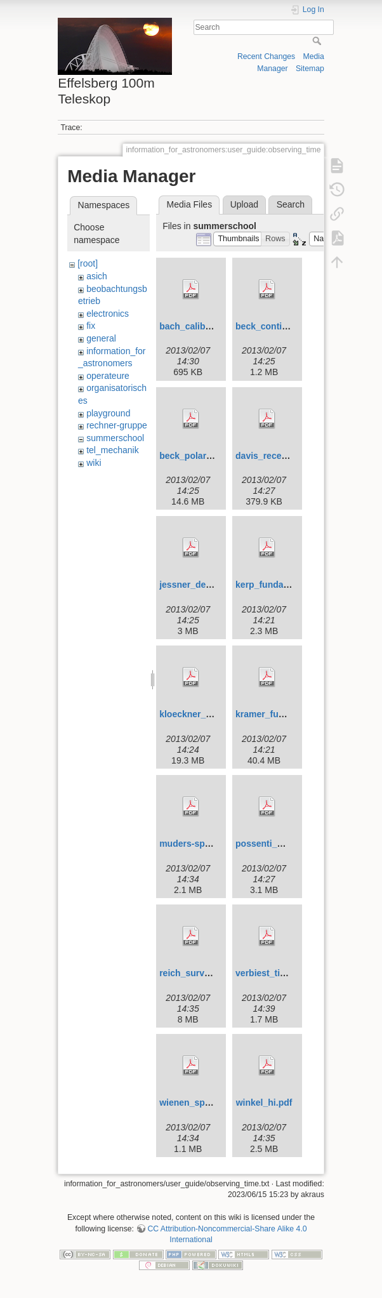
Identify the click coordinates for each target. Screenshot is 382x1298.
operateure (107, 376)
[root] (87, 263)
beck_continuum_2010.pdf (291, 326)
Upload (244, 204)
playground (108, 413)
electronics (107, 313)
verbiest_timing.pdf (276, 973)
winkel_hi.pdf (264, 1102)
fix (90, 326)
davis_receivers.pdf (277, 456)
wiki (93, 463)
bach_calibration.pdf (202, 326)
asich (96, 276)
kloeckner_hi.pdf (194, 714)
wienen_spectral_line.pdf (212, 1102)
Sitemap (310, 68)
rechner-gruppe (116, 425)
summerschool (115, 438)
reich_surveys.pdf (197, 973)
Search (318, 40)
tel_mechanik (112, 450)
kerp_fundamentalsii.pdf (286, 584)
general (101, 338)
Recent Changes (266, 56)
